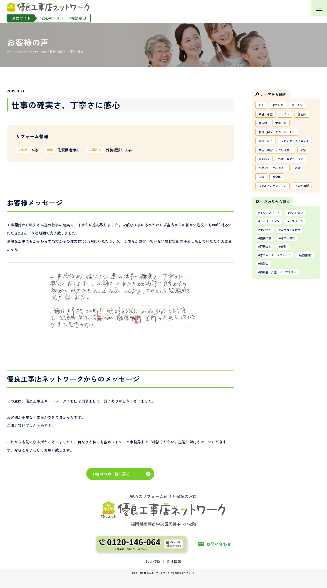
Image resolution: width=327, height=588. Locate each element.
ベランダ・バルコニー (275, 193)
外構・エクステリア (273, 183)
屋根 (262, 203)
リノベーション (272, 259)
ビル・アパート (272, 250)
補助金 (289, 306)
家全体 (279, 203)
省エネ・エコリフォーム (279, 296)
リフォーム (302, 259)
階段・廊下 (267, 144)
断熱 (288, 287)
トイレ (289, 115)
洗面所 (308, 115)
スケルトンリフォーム (275, 213)
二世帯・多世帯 (296, 269)
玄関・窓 (284, 125)
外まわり (281, 174)
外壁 (304, 193)
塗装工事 (267, 278)
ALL (262, 105)
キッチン (302, 105)
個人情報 (153, 561)
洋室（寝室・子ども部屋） (278, 164)
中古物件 (267, 269)
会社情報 (173, 561)
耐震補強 (267, 306)
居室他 (264, 125)
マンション (302, 250)
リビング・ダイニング (275, 154)
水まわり (280, 105)
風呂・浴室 (267, 115)
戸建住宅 (267, 287)
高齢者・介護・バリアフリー (282, 315)
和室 (262, 174)
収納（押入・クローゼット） (280, 135)
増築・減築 (293, 278)
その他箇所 (267, 222)
